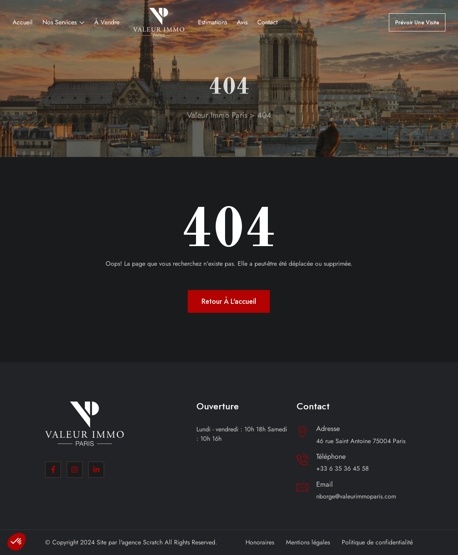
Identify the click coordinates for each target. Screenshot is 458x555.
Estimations (212, 22)
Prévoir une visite (417, 22)
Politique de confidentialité (377, 542)
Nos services (59, 22)
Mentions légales (308, 542)
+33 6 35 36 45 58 (342, 468)
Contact (267, 22)
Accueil (23, 22)
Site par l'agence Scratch (130, 542)
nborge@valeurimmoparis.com (356, 496)
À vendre (106, 22)
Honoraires (259, 542)
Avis (242, 22)
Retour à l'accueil (229, 301)
